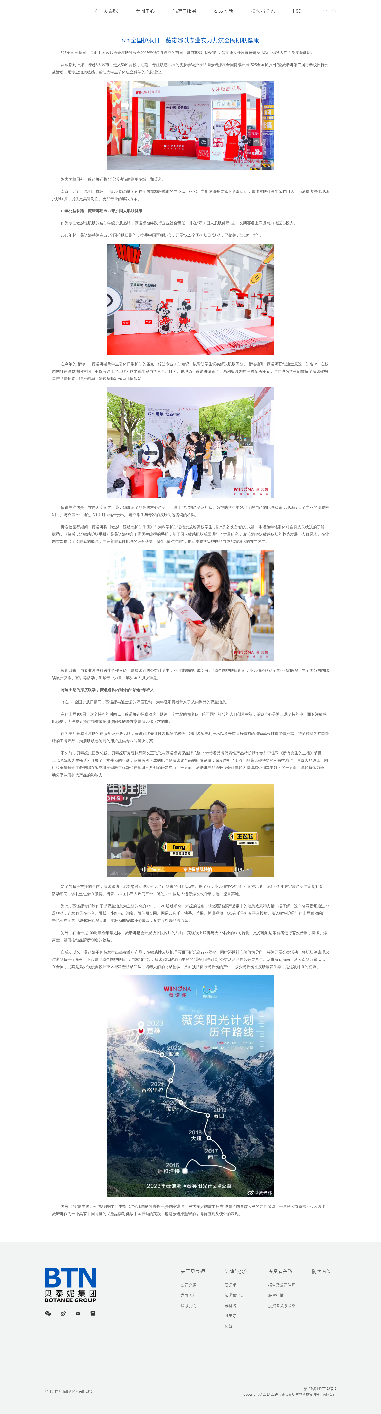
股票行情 (276, 1295)
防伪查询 (321, 1271)
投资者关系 (280, 1271)
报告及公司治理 (281, 1285)
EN (333, 11)
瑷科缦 (230, 1306)
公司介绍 (188, 1285)
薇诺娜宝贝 (234, 1295)
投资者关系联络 (281, 1306)
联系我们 (188, 1306)
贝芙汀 (230, 1316)
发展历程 (188, 1295)
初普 (228, 1326)
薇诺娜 (230, 1285)
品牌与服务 (237, 1271)
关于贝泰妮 (193, 1271)
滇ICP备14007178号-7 (320, 1389)
